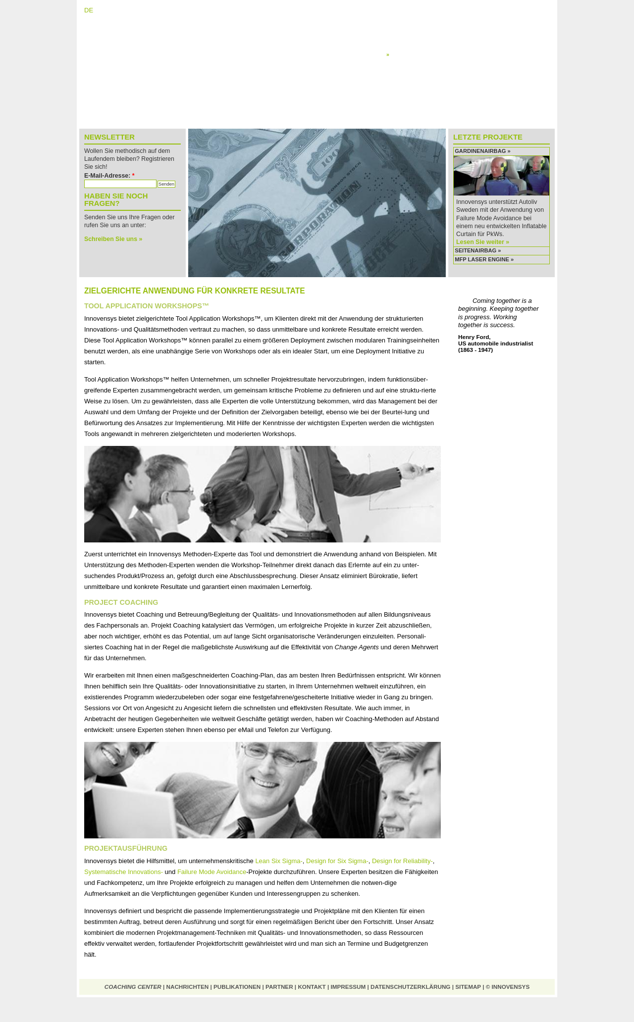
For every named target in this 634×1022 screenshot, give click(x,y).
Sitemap (468, 986)
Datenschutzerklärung (410, 986)
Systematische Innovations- (123, 872)
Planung (396, 39)
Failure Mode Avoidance (211, 872)
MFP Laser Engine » (484, 259)
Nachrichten (187, 986)
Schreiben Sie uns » (113, 239)
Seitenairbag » (478, 250)
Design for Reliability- (402, 861)
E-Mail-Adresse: (109, 175)
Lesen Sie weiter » (482, 242)
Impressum (348, 986)
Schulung (398, 46)
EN (104, 10)
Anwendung (403, 54)
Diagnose (398, 31)
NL (119, 10)
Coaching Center (133, 986)
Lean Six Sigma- (278, 861)
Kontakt (311, 986)
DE (88, 10)
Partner (279, 986)
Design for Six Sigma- (337, 861)
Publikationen (237, 986)
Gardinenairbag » (482, 151)
